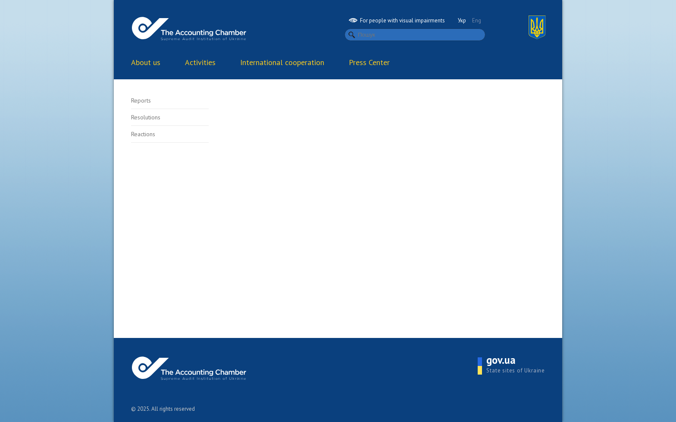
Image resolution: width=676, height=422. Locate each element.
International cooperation (282, 62)
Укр (462, 20)
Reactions (143, 134)
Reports (141, 100)
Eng (476, 20)
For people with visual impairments (397, 20)
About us (145, 62)
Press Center (369, 62)
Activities (200, 62)
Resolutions (145, 117)
